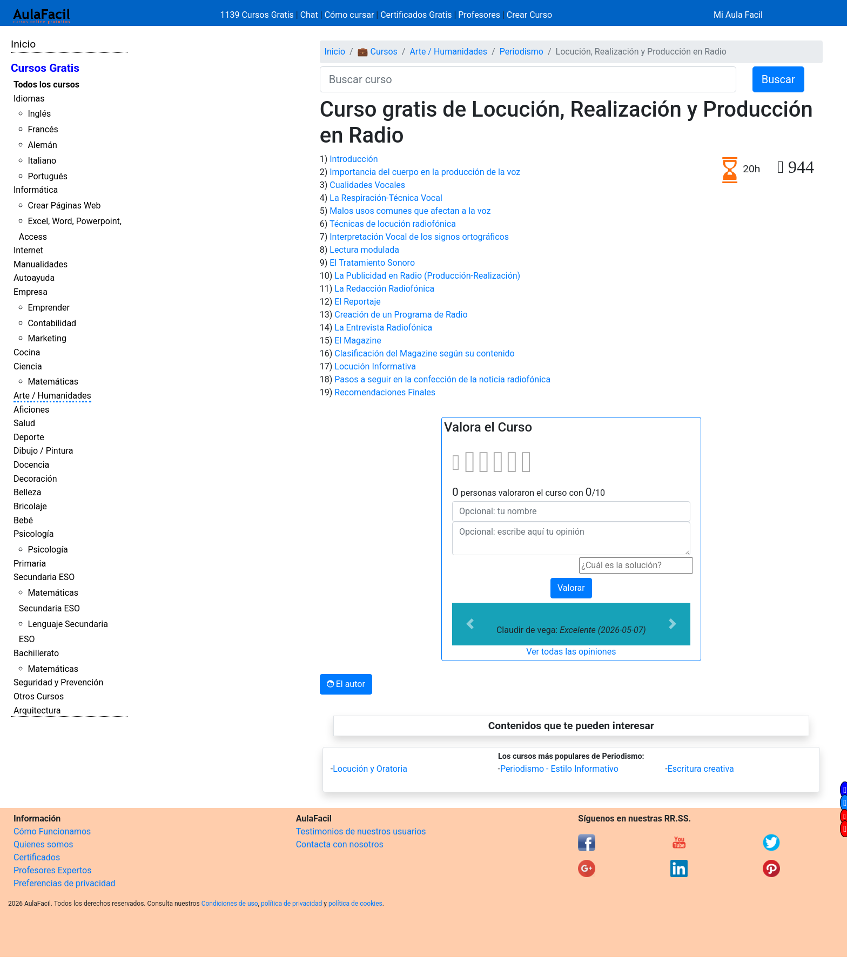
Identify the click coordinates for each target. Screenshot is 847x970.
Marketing (47, 338)
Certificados (37, 857)
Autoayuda (34, 278)
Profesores (479, 15)
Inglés (39, 114)
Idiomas (29, 98)
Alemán (42, 145)
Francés (43, 129)
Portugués (48, 176)
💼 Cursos (378, 51)
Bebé (23, 520)
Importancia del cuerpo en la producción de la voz (425, 172)
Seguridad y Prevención (58, 682)
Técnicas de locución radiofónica (393, 224)
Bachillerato (36, 653)
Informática (36, 190)
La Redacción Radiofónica (384, 289)
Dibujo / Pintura (43, 451)
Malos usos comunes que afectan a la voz (410, 211)
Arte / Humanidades (52, 395)
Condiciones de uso (229, 903)
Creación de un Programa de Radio (400, 314)
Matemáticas (53, 381)
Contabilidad (52, 323)
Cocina (27, 352)
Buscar (778, 79)
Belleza (27, 492)
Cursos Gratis (45, 68)
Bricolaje (30, 506)
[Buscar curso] (528, 79)
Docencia (31, 465)
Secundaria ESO (44, 577)
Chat (309, 15)
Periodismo (521, 51)
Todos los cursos (46, 84)
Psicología (33, 534)
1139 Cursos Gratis (258, 15)
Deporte (29, 437)
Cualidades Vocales (367, 185)
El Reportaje (357, 302)
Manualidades (41, 264)
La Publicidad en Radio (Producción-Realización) (427, 276)
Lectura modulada (364, 250)
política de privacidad (291, 903)
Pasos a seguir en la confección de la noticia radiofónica (442, 379)
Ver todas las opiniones (571, 651)
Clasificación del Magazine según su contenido (424, 353)
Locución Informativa (375, 366)
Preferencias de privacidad (65, 883)
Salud (24, 423)
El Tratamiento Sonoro (372, 263)
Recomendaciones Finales (384, 392)
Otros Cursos (39, 696)
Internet (28, 250)
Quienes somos (43, 844)
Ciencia (28, 366)
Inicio (23, 44)
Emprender (49, 307)
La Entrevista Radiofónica (383, 327)
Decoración (35, 479)
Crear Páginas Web (64, 205)
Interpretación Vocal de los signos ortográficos (419, 237)
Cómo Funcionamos (52, 831)
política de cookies (355, 903)
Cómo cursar (349, 15)
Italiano (42, 161)
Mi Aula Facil (738, 15)
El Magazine (357, 340)
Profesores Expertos (52, 870)
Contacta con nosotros (340, 844)
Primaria (30, 563)
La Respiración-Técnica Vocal (386, 198)
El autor (346, 684)
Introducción (354, 159)
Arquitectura (37, 710)
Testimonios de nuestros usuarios (361, 831)
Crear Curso (529, 15)
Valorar (571, 588)
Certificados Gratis (416, 15)
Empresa (31, 292)
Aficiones (31, 410)
